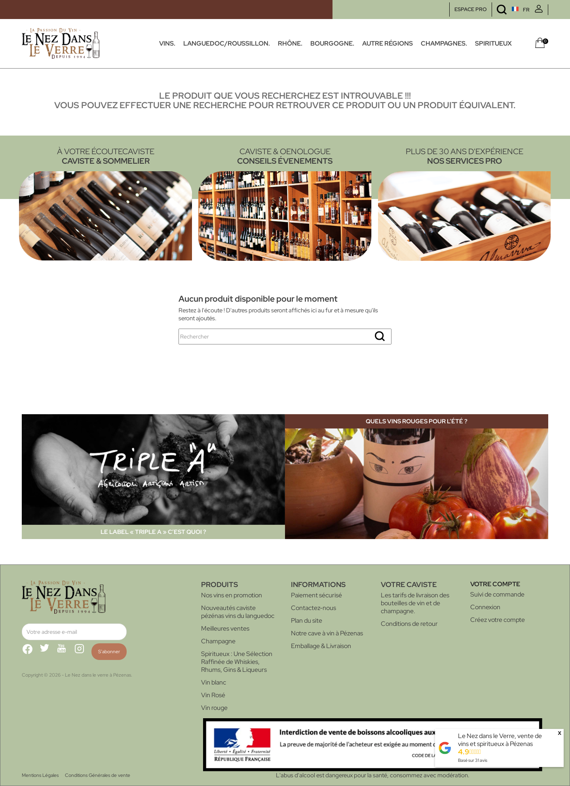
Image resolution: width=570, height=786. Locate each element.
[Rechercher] (285, 336)
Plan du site (306, 620)
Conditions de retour (409, 624)
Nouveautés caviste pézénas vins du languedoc (237, 612)
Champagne (218, 641)
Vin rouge (214, 708)
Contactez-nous (313, 608)
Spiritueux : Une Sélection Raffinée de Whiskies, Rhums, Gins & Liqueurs (236, 662)
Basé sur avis (472, 760)
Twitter (48, 652)
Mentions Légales (40, 775)
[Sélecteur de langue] (506, 10)
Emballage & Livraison (321, 646)
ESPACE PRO (470, 9)
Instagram (83, 652)
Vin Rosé (213, 695)
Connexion (485, 607)
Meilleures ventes (225, 628)
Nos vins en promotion (231, 595)
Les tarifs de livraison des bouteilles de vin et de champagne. (415, 603)
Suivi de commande (497, 594)
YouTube (65, 652)
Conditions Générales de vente (97, 775)
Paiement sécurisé (316, 595)
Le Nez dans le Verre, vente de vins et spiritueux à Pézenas (500, 740)
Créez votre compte (497, 620)
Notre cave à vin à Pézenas (327, 633)
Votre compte (495, 584)
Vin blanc (213, 682)
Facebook (30, 652)
